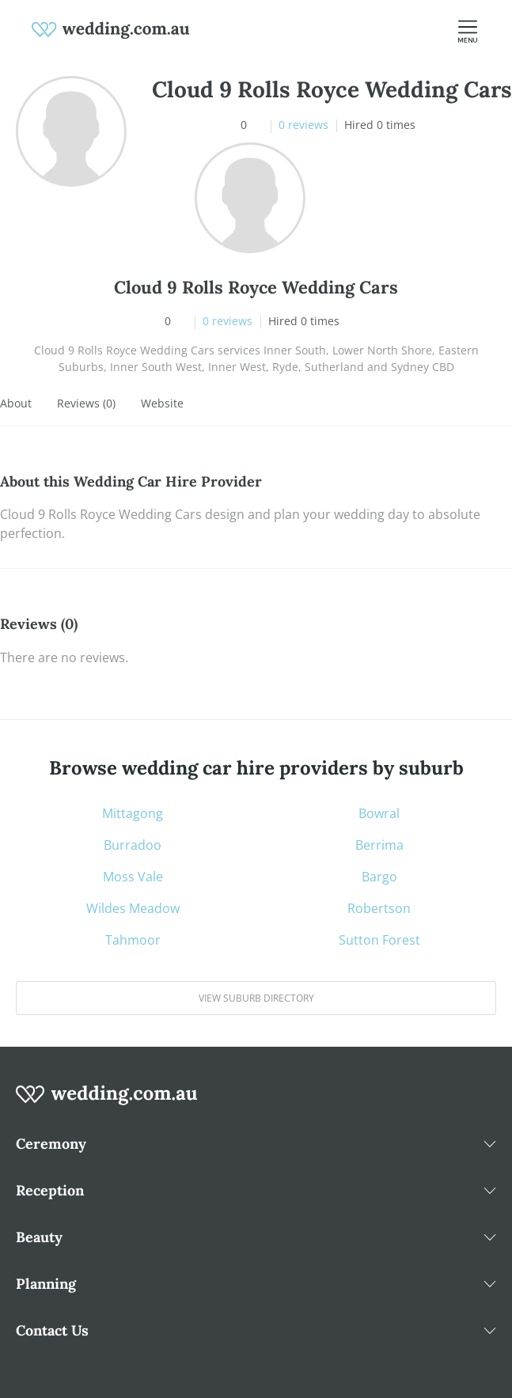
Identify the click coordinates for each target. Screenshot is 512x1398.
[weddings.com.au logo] (111, 28)
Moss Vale (133, 876)
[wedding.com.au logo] (107, 1103)
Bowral (379, 813)
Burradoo (132, 845)
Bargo (379, 876)
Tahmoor (133, 940)
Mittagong (132, 813)
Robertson (379, 908)
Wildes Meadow (133, 908)
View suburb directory (256, 998)
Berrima (379, 845)
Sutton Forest (379, 940)
